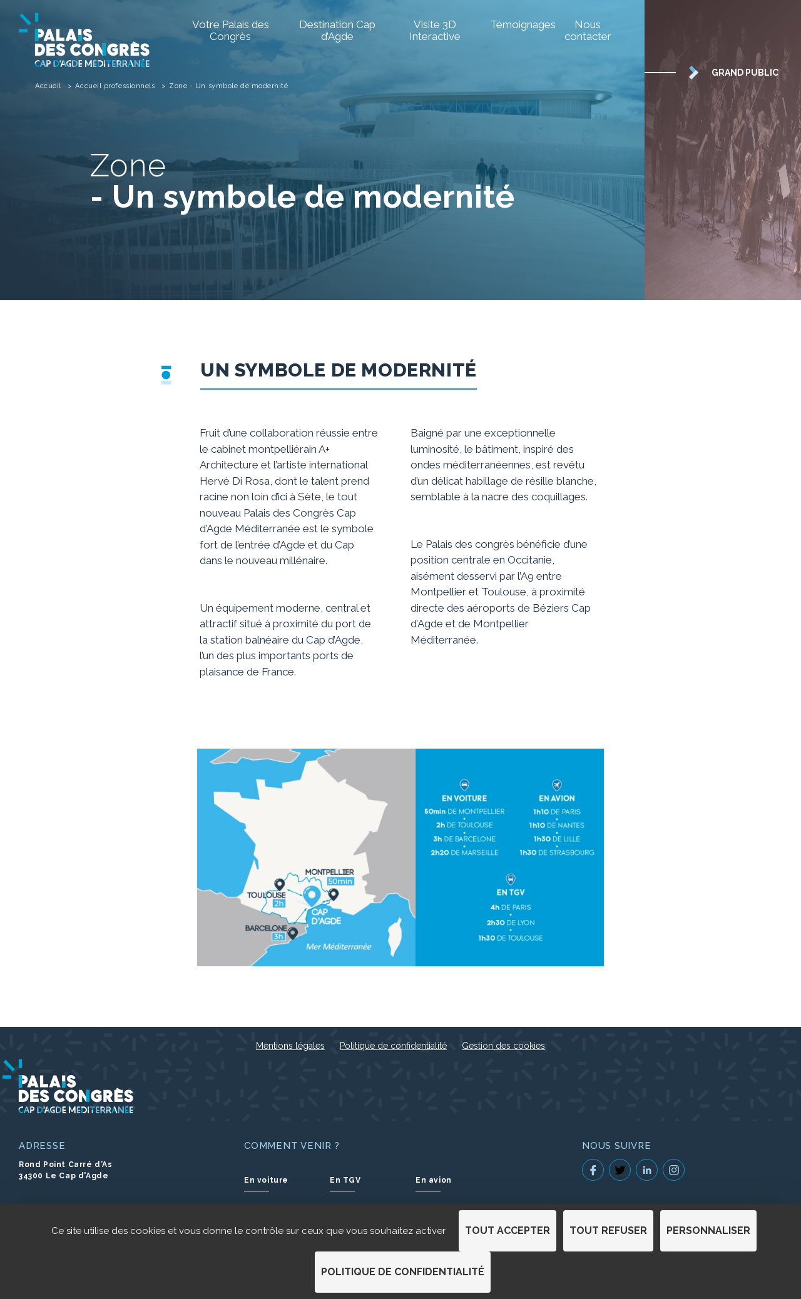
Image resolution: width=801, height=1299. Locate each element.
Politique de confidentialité (393, 1046)
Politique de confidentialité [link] (402, 1272)
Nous (587, 30)
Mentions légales (290, 1046)
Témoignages (515, 24)
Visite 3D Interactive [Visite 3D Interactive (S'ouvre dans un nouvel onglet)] (435, 30)
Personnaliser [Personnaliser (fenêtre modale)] (708, 1230)
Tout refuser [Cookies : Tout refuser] (608, 1230)
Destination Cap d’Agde (337, 30)
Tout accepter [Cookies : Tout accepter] (507, 1230)
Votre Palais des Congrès (230, 30)
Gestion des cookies (503, 1046)
